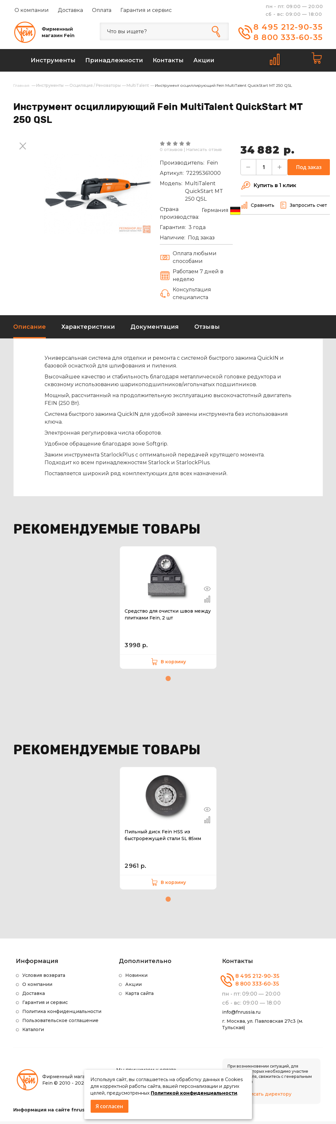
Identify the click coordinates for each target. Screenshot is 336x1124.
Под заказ (308, 169)
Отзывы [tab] (207, 329)
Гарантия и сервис (146, 10)
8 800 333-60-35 (288, 37)
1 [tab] (168, 681)
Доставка (70, 10)
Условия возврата (43, 978)
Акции (133, 987)
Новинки (136, 978)
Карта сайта (139, 996)
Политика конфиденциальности (61, 1014)
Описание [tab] (29, 329)
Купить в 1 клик (268, 188)
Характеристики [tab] (88, 329)
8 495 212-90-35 (288, 27)
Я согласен (109, 1106)
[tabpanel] (168, 610)
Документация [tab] (154, 329)
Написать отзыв (204, 152)
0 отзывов (171, 152)
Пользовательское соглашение (60, 1023)
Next (22, 146)
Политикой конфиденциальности (194, 1093)
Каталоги (33, 1032)
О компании (32, 10)
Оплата (101, 10)
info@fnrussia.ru (241, 1015)
